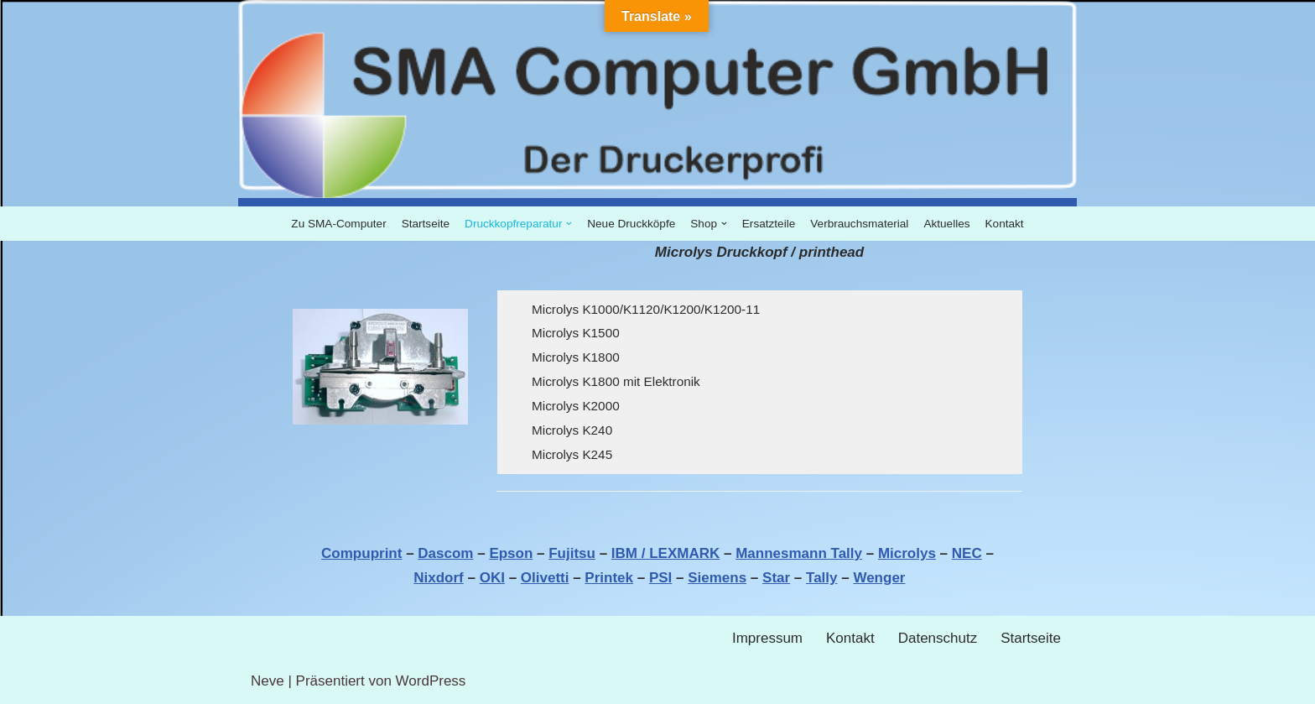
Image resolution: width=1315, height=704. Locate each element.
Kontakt (1004, 223)
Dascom (445, 553)
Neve (267, 681)
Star (776, 578)
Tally (821, 578)
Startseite (426, 223)
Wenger (879, 578)
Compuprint (361, 553)
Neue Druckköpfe (631, 223)
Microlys (907, 553)
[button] (569, 224)
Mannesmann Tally (798, 553)
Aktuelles (946, 223)
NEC (967, 553)
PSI (660, 578)
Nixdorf (438, 578)
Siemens (717, 578)
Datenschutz (938, 638)
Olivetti (545, 578)
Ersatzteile (768, 223)
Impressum (767, 638)
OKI (492, 578)
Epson (511, 553)
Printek (609, 578)
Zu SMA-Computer (338, 223)
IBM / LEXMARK (665, 553)
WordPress (431, 681)
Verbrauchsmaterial (859, 223)
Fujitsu (571, 553)
